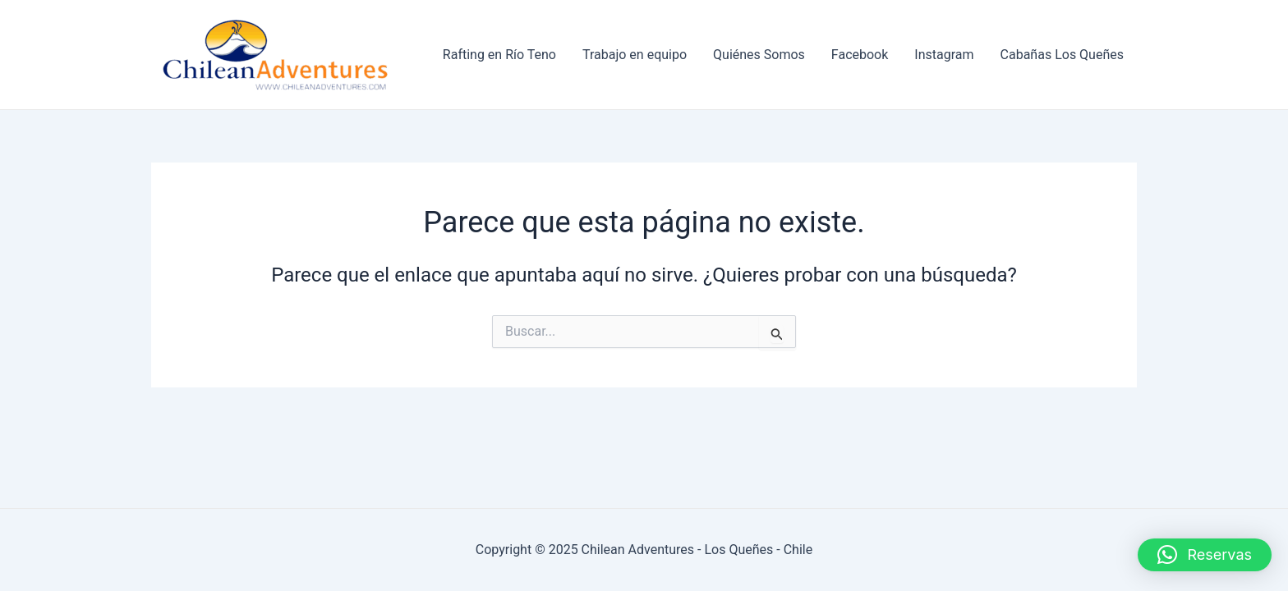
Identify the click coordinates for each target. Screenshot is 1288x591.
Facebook (859, 54)
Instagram (943, 54)
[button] (1205, 554)
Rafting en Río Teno (499, 54)
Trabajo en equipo (634, 54)
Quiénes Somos (759, 54)
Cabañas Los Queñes (1062, 54)
